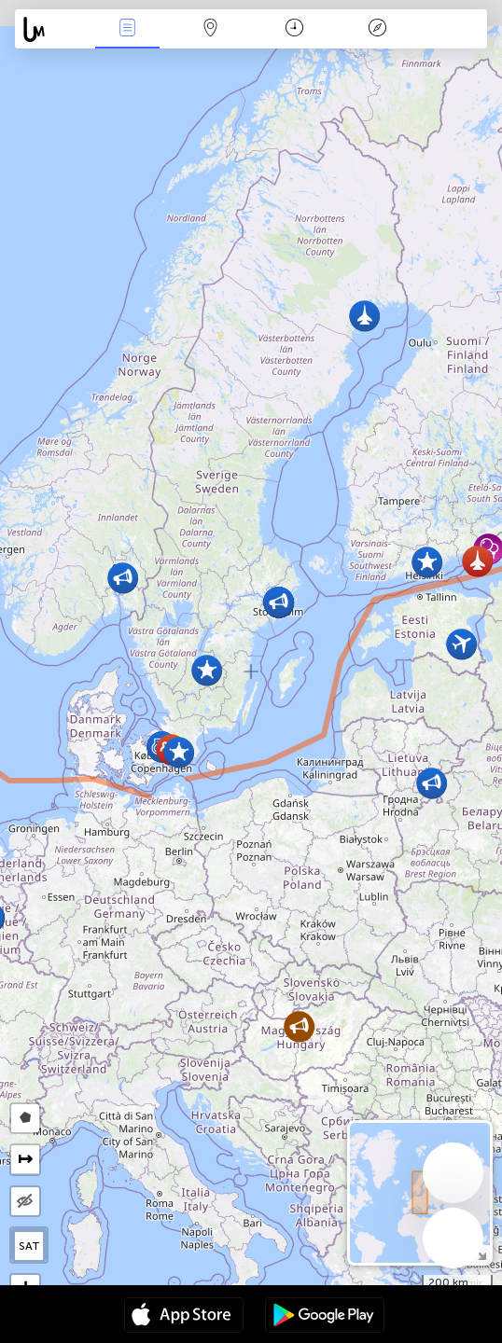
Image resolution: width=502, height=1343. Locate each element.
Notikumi (128, 29)
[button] (299, 1026)
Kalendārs (294, 29)
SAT (29, 1246)
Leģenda (378, 29)
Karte (211, 29)
